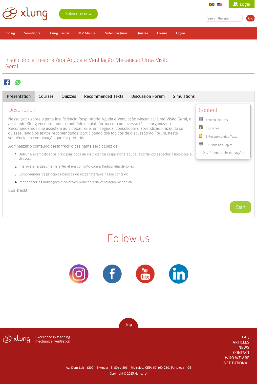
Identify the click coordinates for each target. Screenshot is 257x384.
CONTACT (241, 353)
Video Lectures (116, 33)
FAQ (245, 337)
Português (211, 4)
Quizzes (142, 33)
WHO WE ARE (237, 358)
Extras (180, 33)
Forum (162, 33)
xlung (24, 13)
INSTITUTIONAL (236, 363)
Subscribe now (78, 13)
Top (128, 324)
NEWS (243, 348)
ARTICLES (241, 342)
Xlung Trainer (59, 33)
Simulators (32, 33)
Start (240, 207)
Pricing (9, 33)
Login (245, 4)
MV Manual (87, 33)
